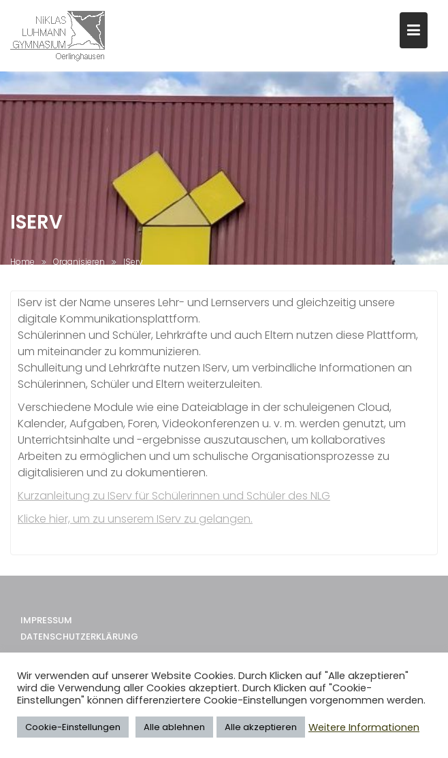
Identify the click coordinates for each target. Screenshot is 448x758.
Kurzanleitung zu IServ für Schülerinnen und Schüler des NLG (174, 498)
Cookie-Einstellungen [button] (73, 727)
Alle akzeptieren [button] (261, 727)
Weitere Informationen (363, 727)
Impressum (46, 626)
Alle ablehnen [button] (174, 727)
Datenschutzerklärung (79, 642)
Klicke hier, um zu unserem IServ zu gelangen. (135, 521)
